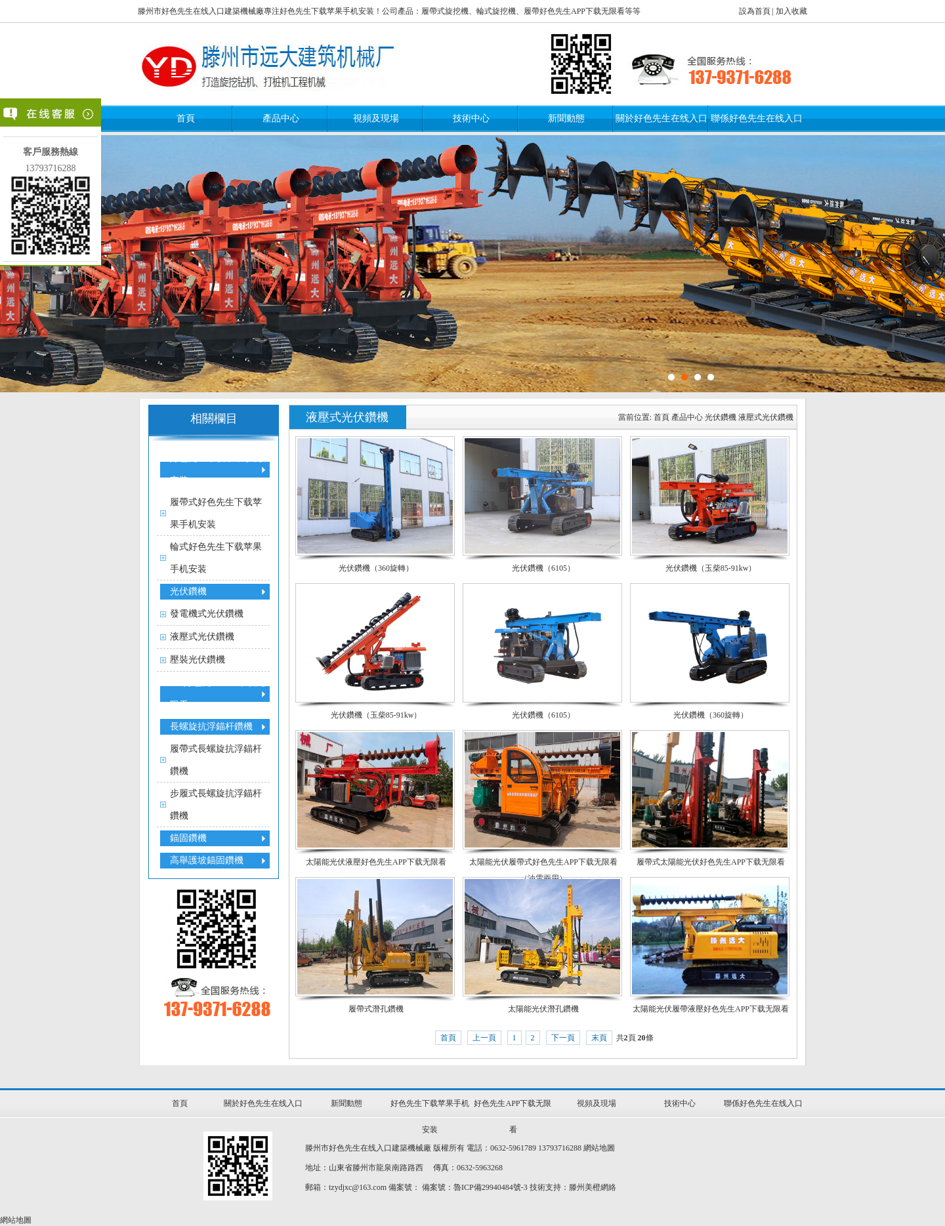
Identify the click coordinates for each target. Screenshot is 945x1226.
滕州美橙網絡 (592, 1187)
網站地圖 (599, 1148)
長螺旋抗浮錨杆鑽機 (211, 726)
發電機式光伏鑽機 (206, 614)
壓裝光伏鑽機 (197, 659)
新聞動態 (566, 118)
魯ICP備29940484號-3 (490, 1187)
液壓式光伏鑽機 (202, 637)
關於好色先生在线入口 (661, 118)
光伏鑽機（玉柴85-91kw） (711, 568)
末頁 (599, 1037)
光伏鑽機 (188, 591)
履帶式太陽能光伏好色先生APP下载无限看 (711, 862)
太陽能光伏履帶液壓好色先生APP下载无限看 (711, 1008)
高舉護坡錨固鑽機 (206, 860)
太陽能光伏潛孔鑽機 (543, 1008)
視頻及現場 (376, 118)
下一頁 (563, 1037)
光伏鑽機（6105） (543, 568)
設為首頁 (754, 11)
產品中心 (280, 118)
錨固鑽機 (188, 838)
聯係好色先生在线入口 (757, 118)
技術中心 (471, 118)
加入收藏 (791, 11)
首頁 (186, 118)
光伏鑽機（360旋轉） (376, 568)
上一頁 (484, 1037)
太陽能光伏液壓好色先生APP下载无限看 (376, 862)
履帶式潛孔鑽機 (376, 1008)
